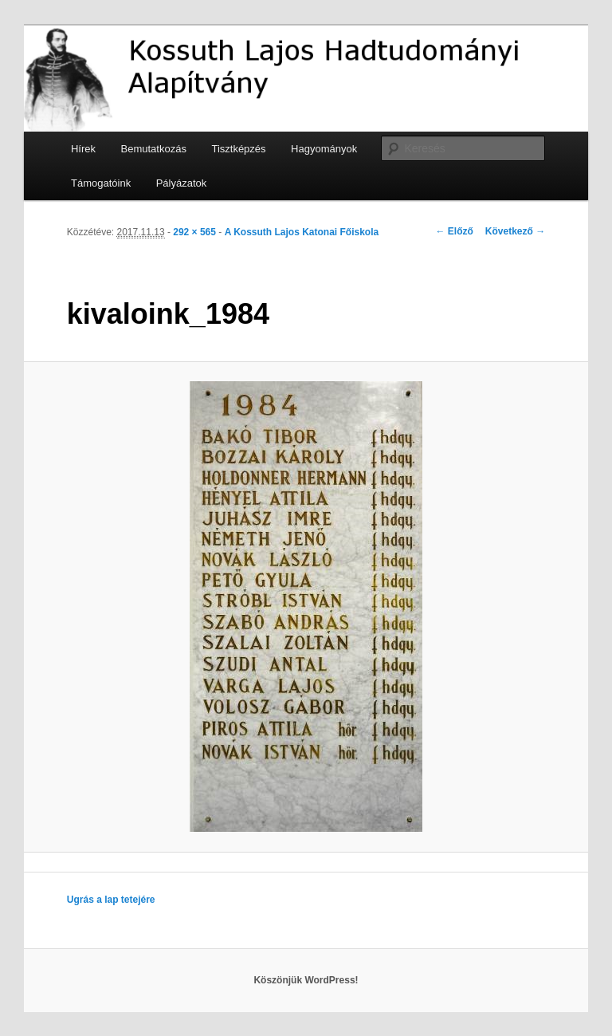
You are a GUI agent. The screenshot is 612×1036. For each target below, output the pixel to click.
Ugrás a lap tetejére (111, 899)
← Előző (454, 231)
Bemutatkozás (153, 149)
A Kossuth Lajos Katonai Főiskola (302, 232)
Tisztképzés (238, 149)
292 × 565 (194, 232)
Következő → (515, 231)
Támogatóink (101, 183)
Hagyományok (324, 149)
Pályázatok (181, 183)
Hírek (83, 149)
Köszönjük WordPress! (305, 980)
